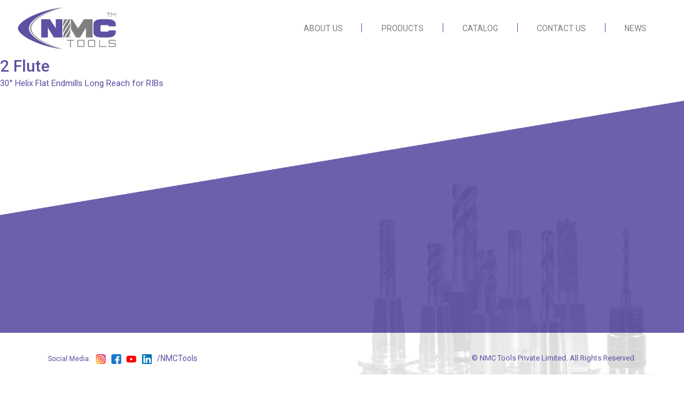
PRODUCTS (403, 28)
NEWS (635, 28)
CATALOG (480, 28)
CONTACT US (561, 28)
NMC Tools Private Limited (523, 358)
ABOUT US (323, 28)
